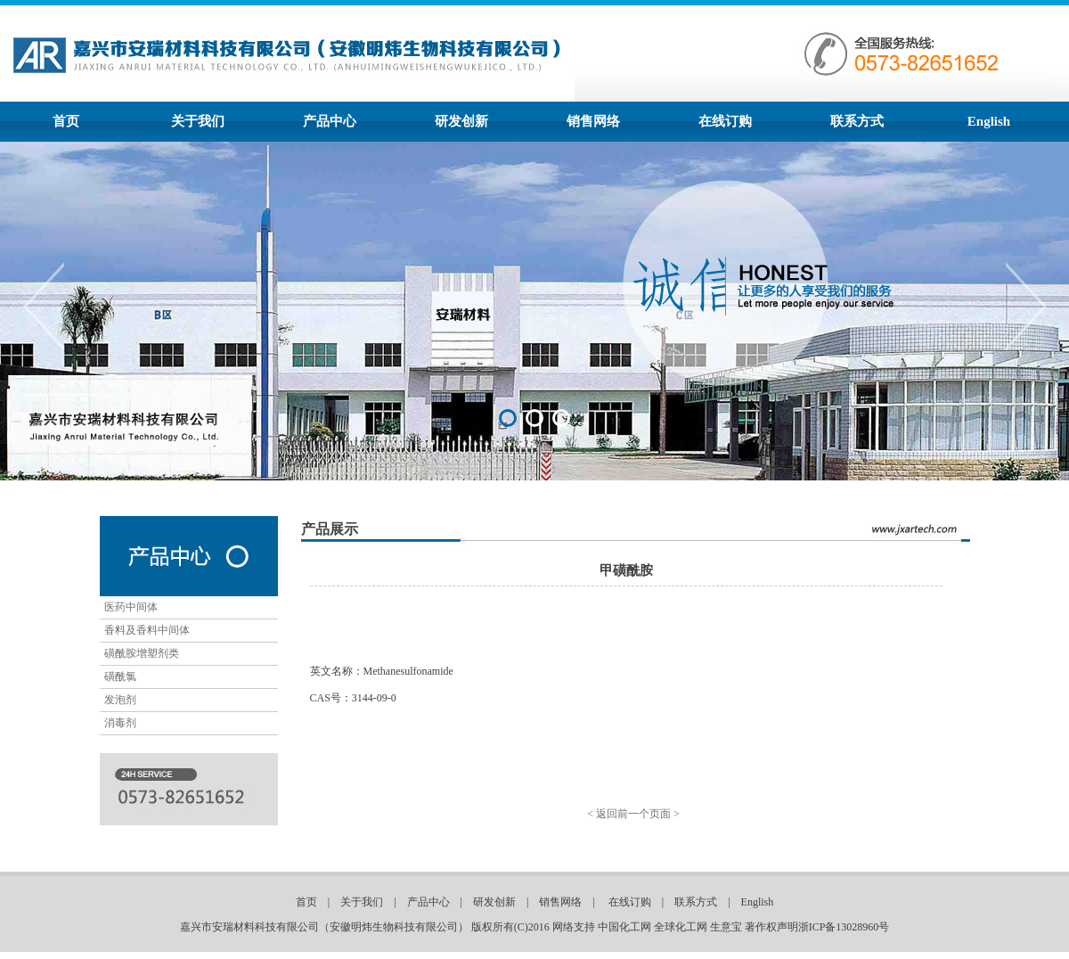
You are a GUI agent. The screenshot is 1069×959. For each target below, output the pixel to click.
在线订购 (725, 121)
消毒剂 (120, 723)
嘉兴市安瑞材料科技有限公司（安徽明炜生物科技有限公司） (324, 927)
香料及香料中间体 (147, 630)
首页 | (318, 902)
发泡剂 (120, 699)
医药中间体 (131, 607)
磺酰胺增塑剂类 (141, 653)
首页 (66, 121)
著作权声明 (771, 927)
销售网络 (593, 121)
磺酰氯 (120, 676)
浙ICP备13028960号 (844, 927)
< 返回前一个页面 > (633, 813)
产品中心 (329, 121)
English (988, 121)
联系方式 (857, 121)
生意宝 (726, 927)
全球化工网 (680, 927)
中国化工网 (624, 927)
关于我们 (197, 121)
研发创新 (461, 121)
